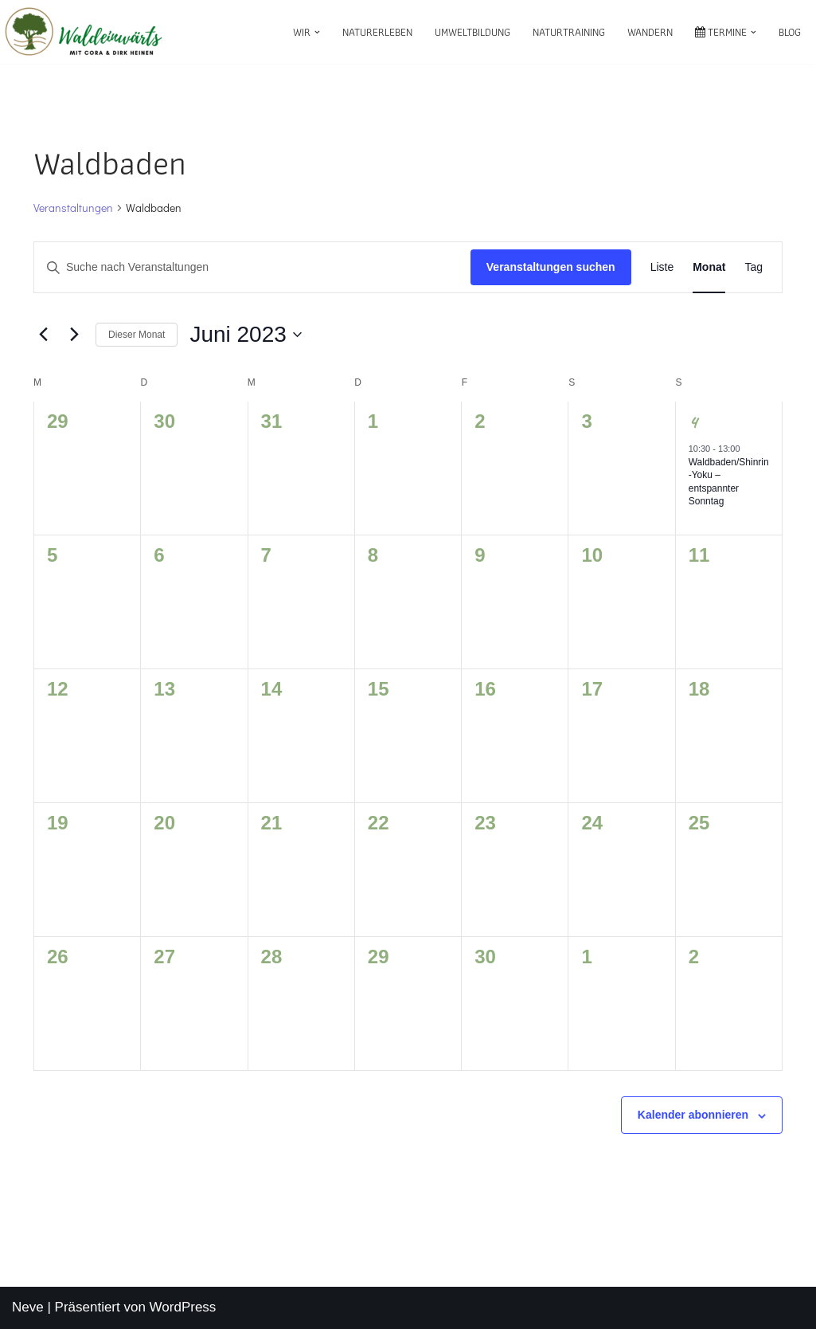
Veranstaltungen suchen (550, 267)
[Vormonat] (43, 334)
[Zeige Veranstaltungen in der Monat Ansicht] (709, 267)
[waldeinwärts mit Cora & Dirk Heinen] (83, 31)
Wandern (650, 32)
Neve (28, 1307)
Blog (790, 32)
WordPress (183, 1307)
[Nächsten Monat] (74, 334)
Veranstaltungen (73, 207)
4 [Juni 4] (693, 421)
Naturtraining (569, 32)
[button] (317, 32)
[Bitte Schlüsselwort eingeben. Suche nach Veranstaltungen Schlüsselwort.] (252, 267)
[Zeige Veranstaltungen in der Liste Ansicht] (662, 267)
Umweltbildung (472, 32)
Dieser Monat (136, 334)
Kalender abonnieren (693, 1114)
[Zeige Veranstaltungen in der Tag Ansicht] (753, 267)
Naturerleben (377, 32)
